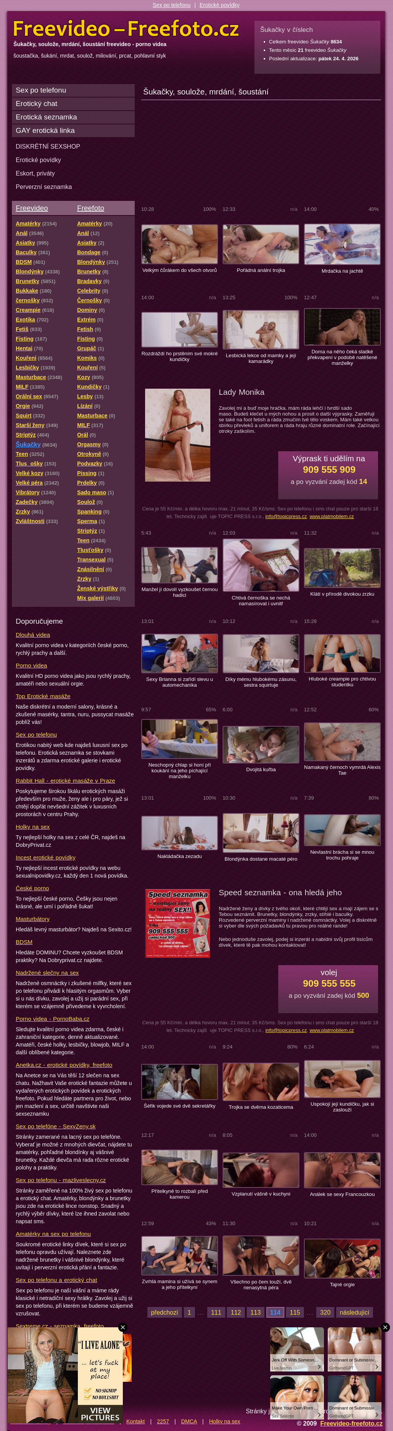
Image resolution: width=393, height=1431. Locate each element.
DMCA (189, 1421)
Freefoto (90, 208)
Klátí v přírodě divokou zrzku (342, 594)
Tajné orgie (342, 1284)
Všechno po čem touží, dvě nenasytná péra (261, 1284)
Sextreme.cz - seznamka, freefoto (60, 1326)
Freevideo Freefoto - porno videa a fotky (126, 28)
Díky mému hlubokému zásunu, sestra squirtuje (260, 682)
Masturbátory (33, 919)
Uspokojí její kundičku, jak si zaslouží (342, 1107)
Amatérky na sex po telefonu (53, 1234)
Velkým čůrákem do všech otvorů (179, 270)
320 (325, 1312)
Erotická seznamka (46, 117)
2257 (163, 1421)
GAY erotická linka (45, 130)
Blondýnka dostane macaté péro (261, 859)
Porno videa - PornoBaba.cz (52, 1018)
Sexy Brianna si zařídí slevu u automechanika (179, 682)
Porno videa (31, 665)
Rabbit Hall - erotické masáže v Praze (65, 780)
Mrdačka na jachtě (342, 271)
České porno (32, 888)
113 (256, 1312)
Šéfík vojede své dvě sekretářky (180, 1106)
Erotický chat (36, 103)
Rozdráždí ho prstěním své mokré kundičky (180, 356)
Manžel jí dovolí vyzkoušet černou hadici (180, 592)
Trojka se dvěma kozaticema (261, 1107)
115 (295, 1312)
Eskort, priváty (35, 173)
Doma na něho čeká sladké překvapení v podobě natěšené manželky (342, 357)
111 (216, 1312)
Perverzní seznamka (44, 186)
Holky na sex (33, 826)
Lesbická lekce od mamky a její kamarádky (261, 358)
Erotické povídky (219, 5)
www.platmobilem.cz (332, 516)
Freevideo (32, 208)
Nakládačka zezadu (179, 856)
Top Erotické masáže (43, 696)
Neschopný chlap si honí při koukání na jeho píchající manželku (180, 770)
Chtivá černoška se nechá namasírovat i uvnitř (261, 600)
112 (236, 1312)
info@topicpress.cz (286, 516)
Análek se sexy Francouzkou (342, 1194)
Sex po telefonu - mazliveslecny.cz (61, 1180)
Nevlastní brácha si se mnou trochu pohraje (342, 855)
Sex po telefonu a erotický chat (56, 1280)
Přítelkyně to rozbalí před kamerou (179, 1194)
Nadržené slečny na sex (47, 972)
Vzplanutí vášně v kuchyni (260, 1194)
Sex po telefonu (172, 5)
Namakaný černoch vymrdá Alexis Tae (342, 770)
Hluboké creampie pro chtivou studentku (342, 681)
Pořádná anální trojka (261, 270)
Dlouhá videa (33, 634)
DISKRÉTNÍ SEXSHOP (48, 146)
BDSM (24, 942)
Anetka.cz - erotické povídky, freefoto (64, 1065)
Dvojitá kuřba (261, 769)
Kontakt (135, 1421)
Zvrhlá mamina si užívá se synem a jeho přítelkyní (179, 1284)
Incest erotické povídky (46, 857)
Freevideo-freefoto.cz (351, 1423)
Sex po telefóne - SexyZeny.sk (56, 1126)
